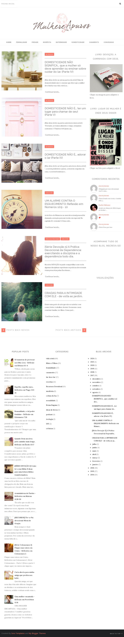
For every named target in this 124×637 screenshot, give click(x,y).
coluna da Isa (51, 396)
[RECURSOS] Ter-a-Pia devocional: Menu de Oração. (24, 520)
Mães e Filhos (51, 363)
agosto (95, 392)
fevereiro (96, 461)
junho (94, 447)
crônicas (49, 428)
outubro (95, 386)
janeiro (95, 464)
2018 (92, 372)
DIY (47, 424)
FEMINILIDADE (21, 42)
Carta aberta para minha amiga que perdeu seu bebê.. (24, 575)
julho (94, 444)
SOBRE (8, 42)
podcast (49, 414)
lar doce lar (49, 54)
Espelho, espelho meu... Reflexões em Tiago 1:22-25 (25, 390)
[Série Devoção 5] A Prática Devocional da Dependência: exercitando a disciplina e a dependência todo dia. (63, 251)
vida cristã (49, 193)
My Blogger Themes (37, 633)
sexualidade (50, 400)
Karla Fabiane (104, 205)
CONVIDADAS (109, 42)
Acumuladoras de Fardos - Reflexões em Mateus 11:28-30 (25, 496)
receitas (49, 382)
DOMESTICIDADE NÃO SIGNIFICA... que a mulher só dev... (104, 399)
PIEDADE (35, 42)
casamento (50, 372)
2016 (92, 468)
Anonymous (104, 186)
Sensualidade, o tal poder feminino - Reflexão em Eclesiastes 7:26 (25, 414)
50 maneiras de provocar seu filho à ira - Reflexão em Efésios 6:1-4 (25, 363)
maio (94, 451)
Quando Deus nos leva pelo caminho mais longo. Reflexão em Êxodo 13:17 (25, 442)
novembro (96, 382)
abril (94, 454)
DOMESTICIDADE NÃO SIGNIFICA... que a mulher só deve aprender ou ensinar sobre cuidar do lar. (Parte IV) (65, 67)
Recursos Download (52, 239)
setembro (96, 389)
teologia (49, 419)
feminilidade (51, 368)
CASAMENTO (94, 42)
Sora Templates (18, 633)
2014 (92, 475)
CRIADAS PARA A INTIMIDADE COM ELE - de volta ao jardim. (63, 294)
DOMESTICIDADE (78, 42)
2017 (92, 375)
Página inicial (8, 4)
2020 (92, 365)
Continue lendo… (52, 92)
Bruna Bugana (51, 405)
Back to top (116, 633)
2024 (92, 358)
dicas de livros (52, 410)
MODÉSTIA (47, 42)
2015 (92, 471)
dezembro (96, 379)
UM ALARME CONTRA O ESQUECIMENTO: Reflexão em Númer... (105, 423)
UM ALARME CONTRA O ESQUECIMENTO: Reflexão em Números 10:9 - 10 (64, 204)
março (94, 458)
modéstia (50, 391)
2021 (92, 362)
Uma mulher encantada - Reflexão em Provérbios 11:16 (24, 599)
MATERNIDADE (61, 42)
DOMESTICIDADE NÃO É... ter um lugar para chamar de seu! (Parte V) (65, 111)
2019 (92, 369)
